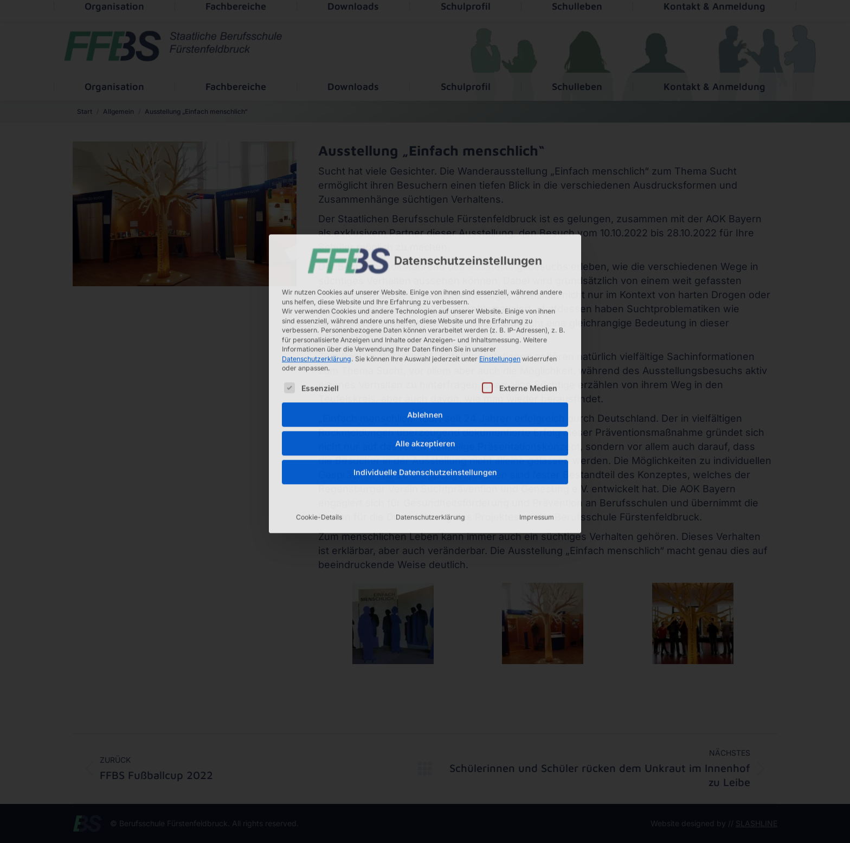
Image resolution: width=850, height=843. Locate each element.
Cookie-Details (319, 437)
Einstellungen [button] (499, 278)
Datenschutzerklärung (316, 278)
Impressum (536, 437)
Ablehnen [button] (425, 334)
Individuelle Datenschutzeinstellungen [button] (425, 392)
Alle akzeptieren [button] (425, 363)
